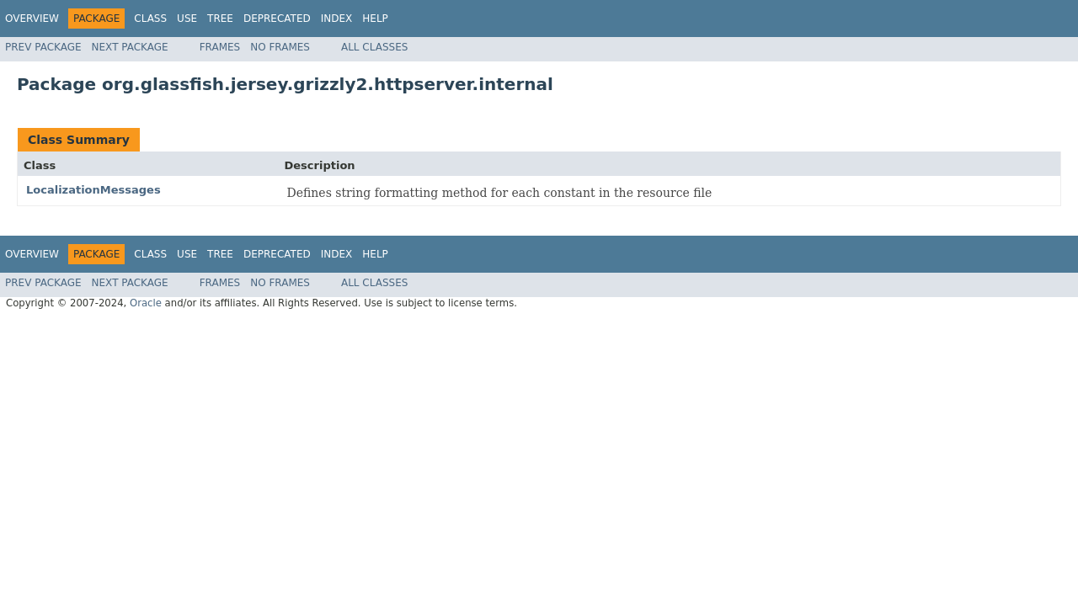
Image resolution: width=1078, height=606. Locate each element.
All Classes (374, 47)
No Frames (280, 47)
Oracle (146, 303)
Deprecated (277, 18)
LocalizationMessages (93, 189)
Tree (220, 18)
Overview (32, 18)
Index (337, 18)
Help (375, 18)
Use (187, 18)
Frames (220, 47)
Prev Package (43, 47)
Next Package (130, 47)
